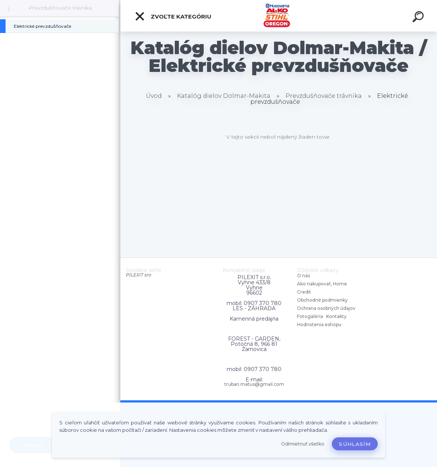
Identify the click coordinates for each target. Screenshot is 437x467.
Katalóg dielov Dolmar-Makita (223, 95)
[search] (419, 17)
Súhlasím (355, 444)
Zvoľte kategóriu (172, 16)
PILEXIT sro (138, 275)
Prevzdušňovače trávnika (60, 7)
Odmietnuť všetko (302, 444)
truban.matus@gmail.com (254, 384)
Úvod (154, 95)
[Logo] (278, 15)
